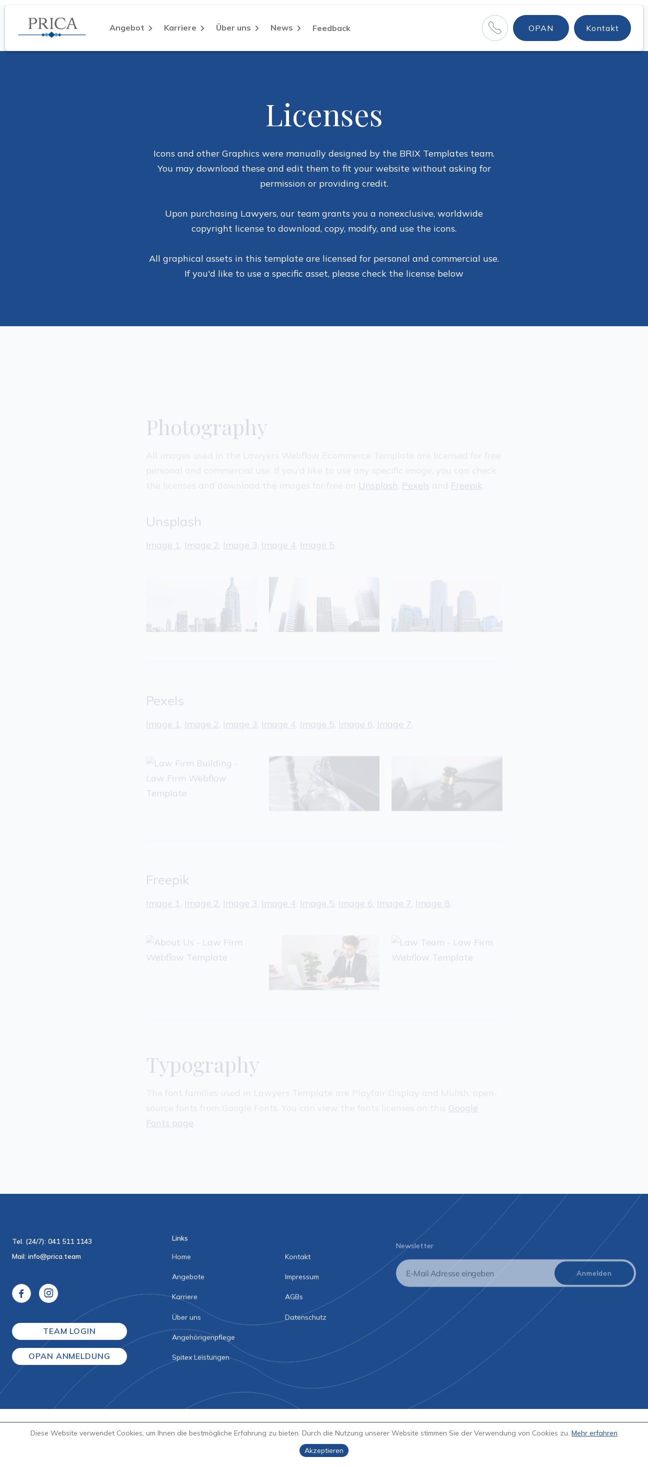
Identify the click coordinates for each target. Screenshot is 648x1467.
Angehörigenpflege (203, 1339)
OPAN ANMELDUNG (69, 1356)
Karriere (185, 1299)
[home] (56, 28)
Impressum (302, 1279)
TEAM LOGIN (69, 1331)
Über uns (186, 1319)
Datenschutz (305, 1319)
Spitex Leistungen (201, 1359)
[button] (131, 28)
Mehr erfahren (595, 1432)
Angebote (188, 1279)
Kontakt (602, 28)
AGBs (294, 1299)
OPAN (541, 28)
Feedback (331, 28)
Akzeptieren (324, 1450)
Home (181, 1259)
